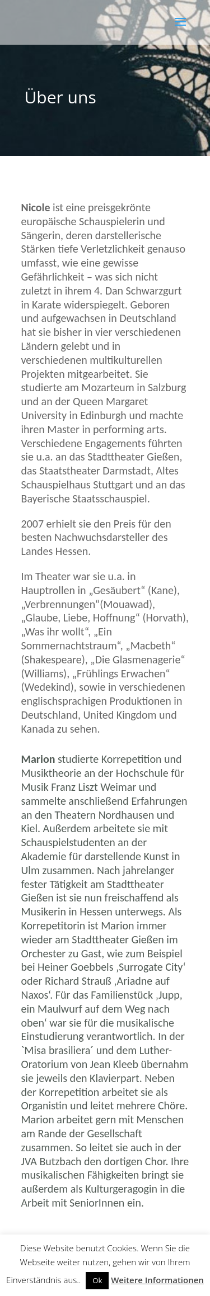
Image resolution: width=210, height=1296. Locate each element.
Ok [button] (97, 1280)
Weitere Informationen (157, 1279)
